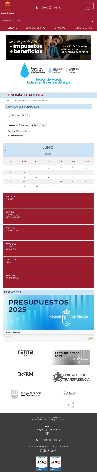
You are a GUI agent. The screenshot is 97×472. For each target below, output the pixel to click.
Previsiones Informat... (41, 100)
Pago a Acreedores (12, 332)
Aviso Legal (45, 446)
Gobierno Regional (35, 28)
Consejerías (23, 125)
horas (44, 125)
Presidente (11, 28)
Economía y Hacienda (22, 100)
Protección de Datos (60, 446)
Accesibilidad (34, 446)
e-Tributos (9, 337)
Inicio (9, 100)
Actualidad (59, 28)
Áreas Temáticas (83, 28)
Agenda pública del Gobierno (19, 131)
